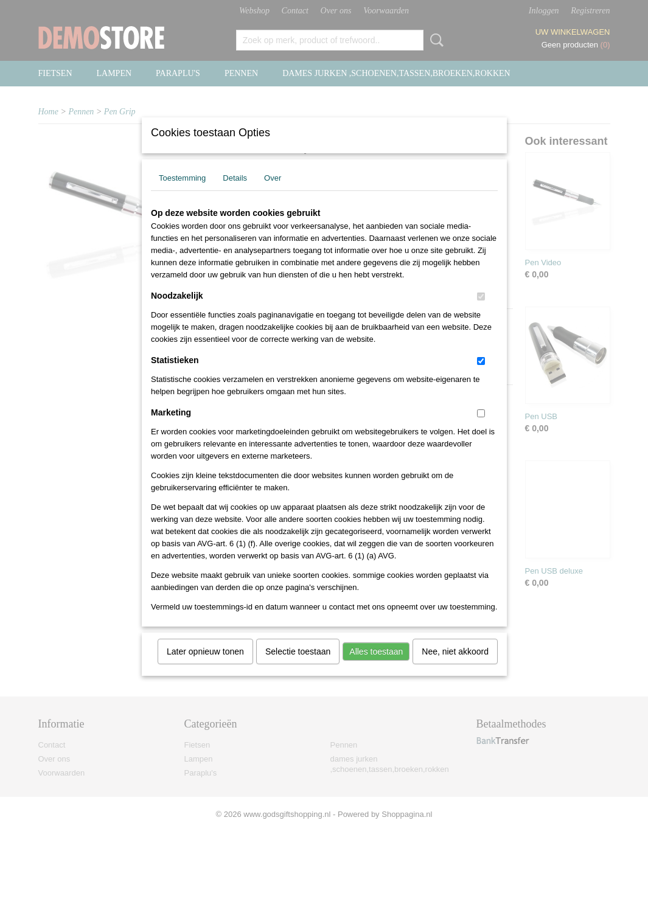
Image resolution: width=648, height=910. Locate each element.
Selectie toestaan (297, 667)
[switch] (481, 312)
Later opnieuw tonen (205, 667)
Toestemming (182, 193)
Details (235, 193)
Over (272, 193)
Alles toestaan (376, 667)
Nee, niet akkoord (455, 667)
